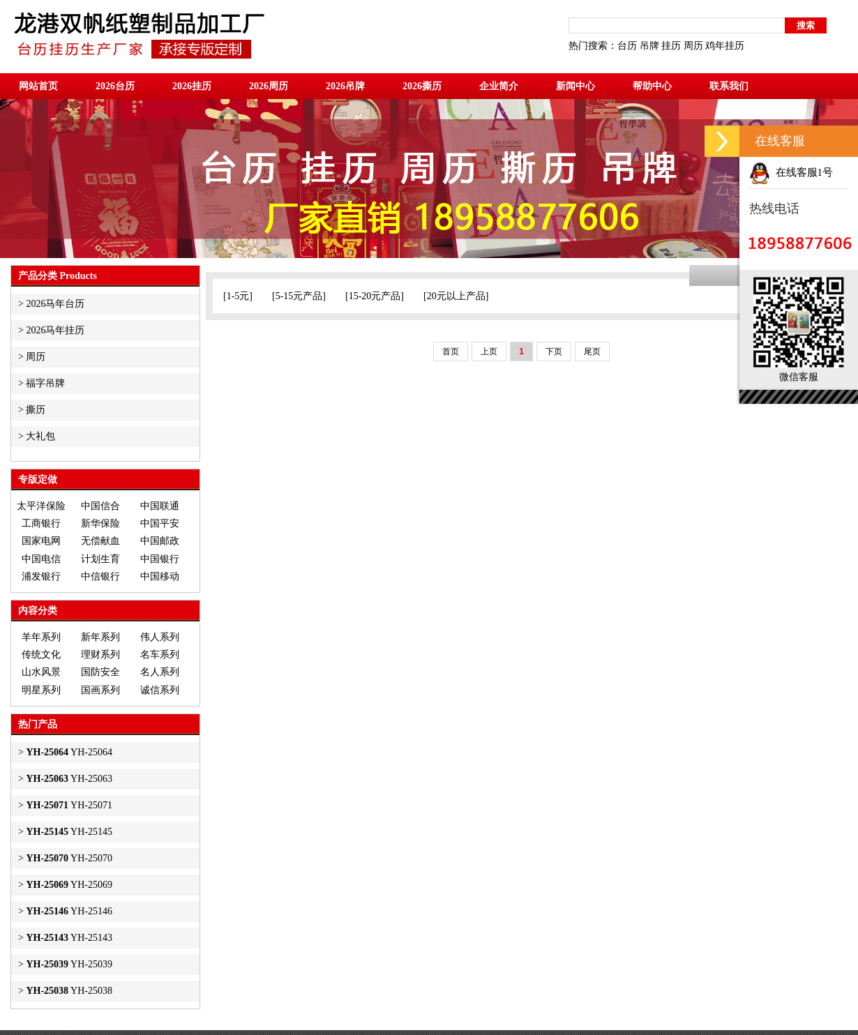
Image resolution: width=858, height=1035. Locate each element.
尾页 (592, 351)
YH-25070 (69, 858)
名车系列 (159, 654)
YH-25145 (69, 831)
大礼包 (40, 436)
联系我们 (728, 86)
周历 (693, 45)
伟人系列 (159, 637)
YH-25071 (69, 805)
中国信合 (100, 506)
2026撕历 (422, 86)
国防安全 (100, 672)
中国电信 (41, 559)
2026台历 (115, 86)
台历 (627, 45)
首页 (450, 351)
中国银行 (159, 559)
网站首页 (38, 86)
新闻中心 (575, 86)
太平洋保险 (41, 506)
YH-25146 (69, 911)
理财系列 (100, 654)
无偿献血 (100, 541)
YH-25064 (69, 752)
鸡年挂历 (724, 45)
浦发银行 (41, 576)
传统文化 (41, 654)
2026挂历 (191, 86)
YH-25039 (69, 964)
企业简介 (498, 86)
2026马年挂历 (55, 330)
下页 (553, 351)
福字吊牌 (45, 383)
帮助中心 (652, 86)
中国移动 (159, 576)
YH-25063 (69, 778)
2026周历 (268, 86)
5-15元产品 (299, 296)
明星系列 (41, 690)
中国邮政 (159, 541)
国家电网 (41, 541)
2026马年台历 (55, 304)
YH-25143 (69, 937)
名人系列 (159, 672)
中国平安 (159, 523)
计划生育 (100, 559)
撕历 (35, 410)
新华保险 (100, 523)
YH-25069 (69, 884)
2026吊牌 (345, 86)
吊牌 (649, 45)
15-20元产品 (375, 296)
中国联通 (159, 506)
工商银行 (41, 523)
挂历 (671, 45)
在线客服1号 (791, 172)
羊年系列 (41, 637)
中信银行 (100, 576)
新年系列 (100, 637)
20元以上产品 (456, 296)
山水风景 (41, 672)
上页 (489, 351)
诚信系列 (159, 690)
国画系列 (100, 690)
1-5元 (238, 296)
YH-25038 (69, 990)
